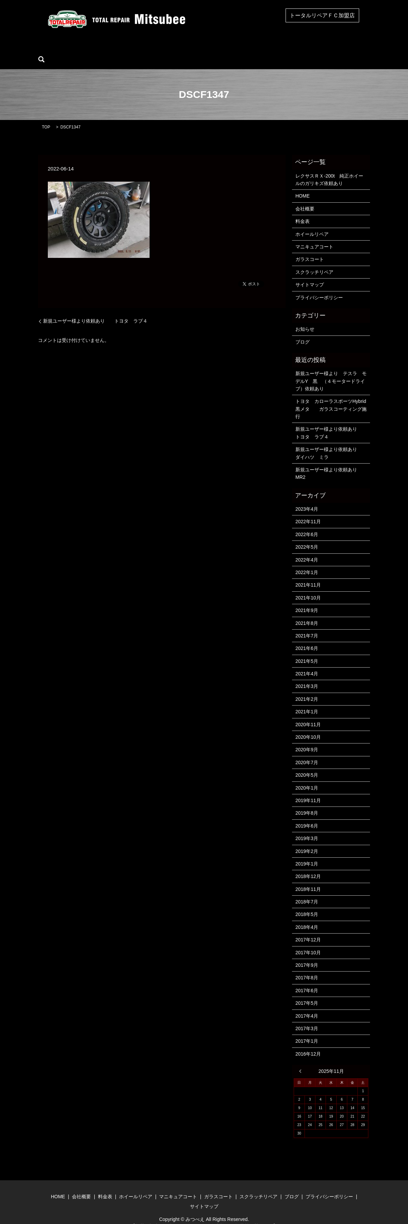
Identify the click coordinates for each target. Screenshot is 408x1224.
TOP (46, 116)
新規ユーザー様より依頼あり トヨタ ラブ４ (97, 310)
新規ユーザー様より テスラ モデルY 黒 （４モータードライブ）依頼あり (331, 370)
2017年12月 (308, 929)
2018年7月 (306, 891)
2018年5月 (306, 904)
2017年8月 (306, 967)
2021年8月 (306, 612)
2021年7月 (306, 625)
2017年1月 (306, 1031)
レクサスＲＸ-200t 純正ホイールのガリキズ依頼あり (329, 169)
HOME (73, 49)
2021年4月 (306, 663)
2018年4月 (306, 916)
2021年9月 (306, 600)
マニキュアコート (186, 49)
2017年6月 (306, 980)
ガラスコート (230, 49)
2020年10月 (308, 726)
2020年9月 (306, 739)
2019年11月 (308, 790)
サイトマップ (309, 274)
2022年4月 (306, 549)
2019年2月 (306, 840)
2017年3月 (306, 1018)
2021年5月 (306, 650)
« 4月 (302, 1061)
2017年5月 (306, 992)
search (336, 49)
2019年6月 (306, 815)
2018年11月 (308, 878)
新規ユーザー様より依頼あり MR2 (328, 462)
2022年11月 (308, 511)
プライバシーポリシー (319, 287)
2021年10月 (308, 587)
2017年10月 (308, 942)
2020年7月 (306, 752)
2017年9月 (306, 954)
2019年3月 (306, 828)
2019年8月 (306, 802)
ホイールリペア (139, 49)
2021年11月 (308, 574)
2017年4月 (306, 1005)
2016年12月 (308, 1043)
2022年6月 (306, 524)
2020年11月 (308, 714)
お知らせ (304, 318)
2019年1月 (306, 853)
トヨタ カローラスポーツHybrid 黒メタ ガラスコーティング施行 (331, 398)
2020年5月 (306, 764)
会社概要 (101, 49)
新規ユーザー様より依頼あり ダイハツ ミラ (331, 442)
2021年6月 (306, 638)
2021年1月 (306, 701)
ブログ (313, 49)
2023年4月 (306, 498)
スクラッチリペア (275, 49)
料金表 (302, 210)
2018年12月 (308, 866)
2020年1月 (306, 777)
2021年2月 (306, 688)
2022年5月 (306, 536)
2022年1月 (306, 562)
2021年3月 (306, 676)
